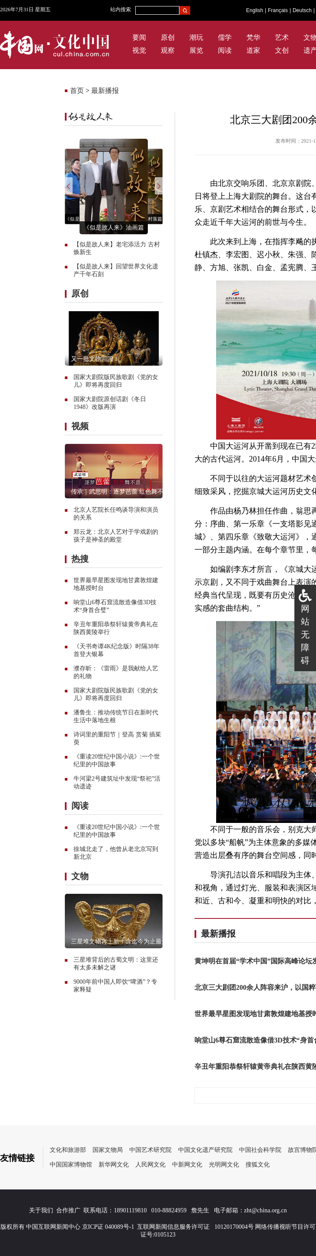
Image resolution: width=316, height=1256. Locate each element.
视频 (80, 426)
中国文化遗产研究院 (205, 1150)
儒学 (225, 37)
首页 (77, 90)
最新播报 (105, 90)
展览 (196, 50)
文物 (80, 876)
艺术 (282, 37)
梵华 (253, 37)
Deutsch (302, 10)
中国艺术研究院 (150, 1150)
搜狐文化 (258, 1164)
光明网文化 (224, 1164)
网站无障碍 (305, 634)
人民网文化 (150, 1164)
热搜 (80, 559)
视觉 (139, 50)
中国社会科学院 (260, 1150)
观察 (168, 50)
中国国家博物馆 (71, 1164)
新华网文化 (114, 1164)
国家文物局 (108, 1150)
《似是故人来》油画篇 (113, 227)
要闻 (139, 37)
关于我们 (41, 1210)
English (254, 10)
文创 (282, 50)
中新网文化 (187, 1164)
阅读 (225, 50)
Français (278, 10)
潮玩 (196, 37)
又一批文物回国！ (95, 359)
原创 (168, 37)
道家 (253, 50)
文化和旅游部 (68, 1150)
